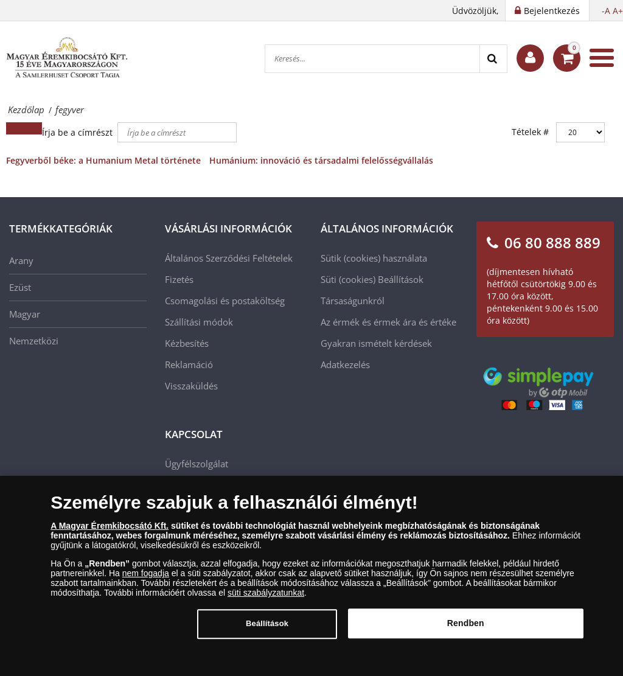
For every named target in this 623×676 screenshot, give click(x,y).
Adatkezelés (345, 364)
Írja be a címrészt (78, 132)
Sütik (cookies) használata (374, 258)
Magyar (24, 314)
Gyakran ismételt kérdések (376, 343)
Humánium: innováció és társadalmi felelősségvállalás (321, 160)
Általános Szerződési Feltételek (229, 258)
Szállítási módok (199, 322)
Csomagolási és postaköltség (225, 300)
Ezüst (20, 287)
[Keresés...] (372, 58)
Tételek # (530, 132)
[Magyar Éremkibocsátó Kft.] (67, 57)
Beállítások (400, 279)
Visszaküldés (191, 386)
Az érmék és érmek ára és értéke (388, 322)
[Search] (493, 58)
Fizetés (179, 279)
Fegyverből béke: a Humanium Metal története (103, 160)
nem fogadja (145, 579)
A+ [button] (618, 10)
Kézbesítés (187, 343)
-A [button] (606, 10)
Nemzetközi (33, 341)
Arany (21, 260)
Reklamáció (189, 364)
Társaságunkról (353, 300)
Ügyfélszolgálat (196, 464)
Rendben (465, 629)
